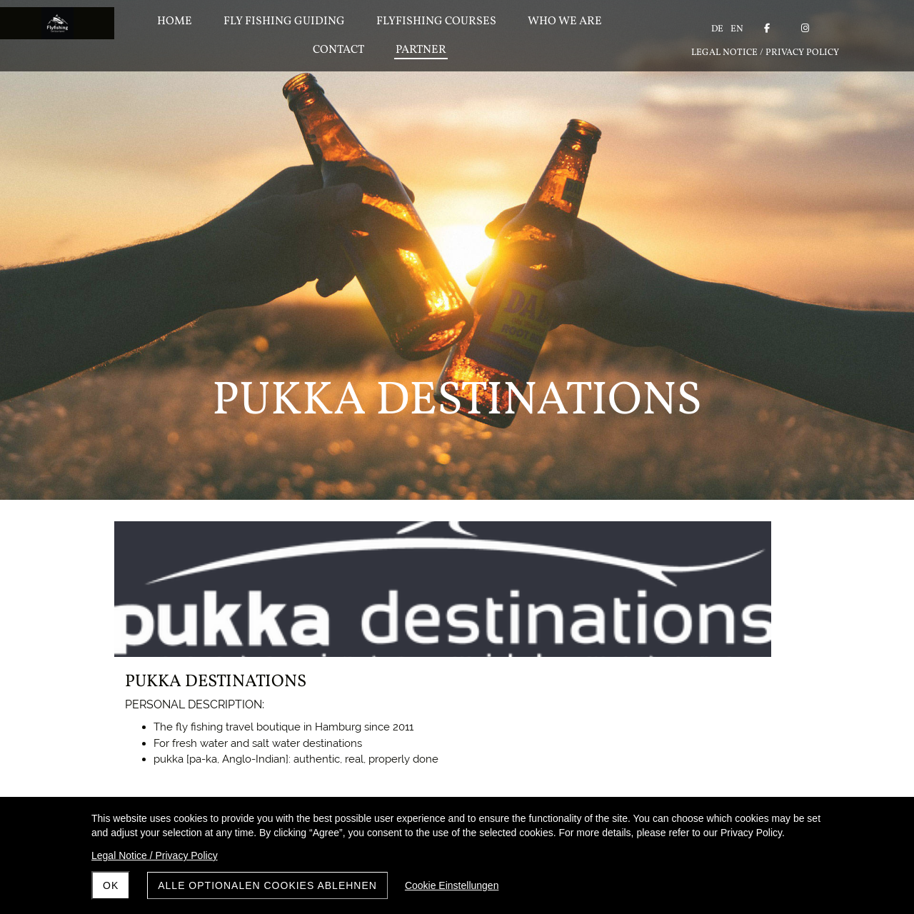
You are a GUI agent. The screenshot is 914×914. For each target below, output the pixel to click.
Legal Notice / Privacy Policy (154, 855)
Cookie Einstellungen (452, 885)
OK (111, 885)
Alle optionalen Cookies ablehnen (267, 885)
